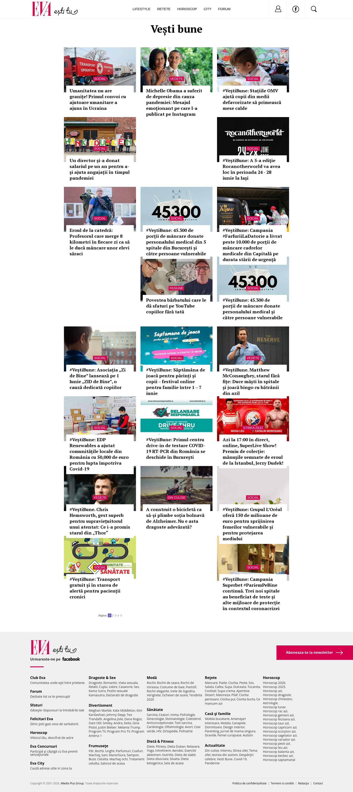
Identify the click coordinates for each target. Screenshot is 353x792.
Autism (248, 735)
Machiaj (94, 755)
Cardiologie (155, 727)
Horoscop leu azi (275, 747)
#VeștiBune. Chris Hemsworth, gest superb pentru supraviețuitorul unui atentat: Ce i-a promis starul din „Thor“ (100, 521)
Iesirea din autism (225, 755)
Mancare (211, 683)
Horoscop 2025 (274, 687)
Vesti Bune (225, 759)
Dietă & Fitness (160, 741)
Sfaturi (36, 705)
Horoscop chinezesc (277, 699)
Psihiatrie (186, 731)
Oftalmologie (174, 727)
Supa (228, 687)
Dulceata (239, 687)
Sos (251, 683)
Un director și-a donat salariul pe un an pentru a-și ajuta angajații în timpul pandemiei (100, 169)
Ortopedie (170, 731)
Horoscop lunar (274, 707)
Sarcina (152, 715)
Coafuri (137, 751)
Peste (243, 683)
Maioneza (223, 695)
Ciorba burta (246, 699)
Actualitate (215, 745)
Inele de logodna (182, 691)
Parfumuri (123, 751)
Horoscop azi (272, 691)
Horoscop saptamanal (279, 760)
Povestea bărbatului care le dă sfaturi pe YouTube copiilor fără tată (176, 306)
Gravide (210, 735)
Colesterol (193, 719)
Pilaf (234, 695)
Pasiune (176, 288)
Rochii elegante (158, 691)
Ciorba (233, 683)
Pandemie (212, 763)
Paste (223, 683)
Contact (318, 783)
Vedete (176, 79)
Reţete (211, 677)
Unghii (110, 751)
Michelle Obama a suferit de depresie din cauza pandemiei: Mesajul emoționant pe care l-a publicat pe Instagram (174, 102)
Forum (224, 9)
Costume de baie (172, 687)
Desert (210, 695)
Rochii (99, 751)
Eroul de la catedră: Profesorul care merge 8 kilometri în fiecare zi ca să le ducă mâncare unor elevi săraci (100, 242)
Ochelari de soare (175, 695)
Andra (118, 723)
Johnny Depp (115, 715)
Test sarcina (183, 723)
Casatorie (126, 687)
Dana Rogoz (133, 719)
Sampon (133, 755)
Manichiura (117, 755)
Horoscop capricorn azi (280, 727)
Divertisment (100, 705)
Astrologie (270, 703)
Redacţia (303, 783)
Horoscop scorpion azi (279, 731)
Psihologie (187, 715)
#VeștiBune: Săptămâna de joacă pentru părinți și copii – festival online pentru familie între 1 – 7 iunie (175, 381)
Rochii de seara (168, 683)
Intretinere (163, 750)
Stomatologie (175, 719)
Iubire (113, 687)
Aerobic (177, 750)
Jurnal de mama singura (237, 731)
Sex (136, 687)
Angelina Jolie (113, 719)
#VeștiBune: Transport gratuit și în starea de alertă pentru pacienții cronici (95, 588)
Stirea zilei (253, 428)
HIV (159, 731)
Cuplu (103, 687)
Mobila (226, 723)
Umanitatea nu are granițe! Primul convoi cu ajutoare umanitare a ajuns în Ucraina (98, 99)
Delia (127, 723)
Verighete (154, 695)
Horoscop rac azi (275, 711)
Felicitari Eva (41, 718)
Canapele (239, 723)
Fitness (161, 746)
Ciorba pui (227, 699)
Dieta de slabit (185, 755)
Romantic (110, 683)
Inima (174, 715)
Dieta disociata (157, 759)
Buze (92, 759)
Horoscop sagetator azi (280, 735)
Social (100, 79)
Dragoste (95, 683)
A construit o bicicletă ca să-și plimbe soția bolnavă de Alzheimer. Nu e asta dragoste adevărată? (175, 518)
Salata (209, 687)
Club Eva (37, 677)
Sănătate (155, 709)
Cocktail (210, 691)
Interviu (226, 750)
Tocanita (253, 687)
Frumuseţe (98, 745)
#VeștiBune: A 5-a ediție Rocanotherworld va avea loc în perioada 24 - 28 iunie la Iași (251, 169)
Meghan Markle (100, 710)
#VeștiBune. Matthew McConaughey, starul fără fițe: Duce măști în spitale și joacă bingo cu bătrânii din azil (251, 381)
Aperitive (242, 691)
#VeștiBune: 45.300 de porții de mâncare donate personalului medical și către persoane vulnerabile (253, 309)
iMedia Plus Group (72, 783)
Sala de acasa (173, 763)
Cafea (219, 687)
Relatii (93, 687)
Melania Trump (129, 727)
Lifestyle (141, 9)
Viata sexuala (128, 683)
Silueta (175, 759)
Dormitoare (213, 727)
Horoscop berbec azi (278, 756)
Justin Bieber (107, 727)
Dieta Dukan (176, 746)
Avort (189, 727)
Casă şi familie (218, 713)
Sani (104, 755)
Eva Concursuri (43, 746)
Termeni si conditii (282, 783)
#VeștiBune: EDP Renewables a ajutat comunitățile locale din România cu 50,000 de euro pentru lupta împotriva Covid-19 (99, 454)
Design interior (234, 727)
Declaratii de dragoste (122, 695)
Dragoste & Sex (102, 677)
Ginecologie (155, 719)
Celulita (102, 759)
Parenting (212, 731)
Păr (91, 751)
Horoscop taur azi (276, 723)
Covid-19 (240, 759)
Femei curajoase (229, 735)
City (207, 9)
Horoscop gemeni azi (278, 715)
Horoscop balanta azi (278, 751)
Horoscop (187, 9)
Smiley (107, 723)
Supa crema (226, 691)
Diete (150, 746)
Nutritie (167, 755)
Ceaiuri (164, 715)
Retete (163, 9)
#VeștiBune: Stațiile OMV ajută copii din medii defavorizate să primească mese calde (252, 99)
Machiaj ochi (118, 759)
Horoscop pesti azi (276, 743)
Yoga (150, 750)
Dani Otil (95, 723)
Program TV (97, 731)
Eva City (37, 763)
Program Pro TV (118, 731)
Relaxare (193, 746)
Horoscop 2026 (274, 683)
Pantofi (191, 687)
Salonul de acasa (112, 763)
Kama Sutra (97, 691)
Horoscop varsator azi (279, 739)
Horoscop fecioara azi (279, 719)
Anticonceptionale (160, 723)
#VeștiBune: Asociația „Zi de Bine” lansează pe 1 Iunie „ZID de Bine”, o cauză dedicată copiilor (98, 378)
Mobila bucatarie (217, 719)
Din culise (177, 497)
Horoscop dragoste (277, 695)
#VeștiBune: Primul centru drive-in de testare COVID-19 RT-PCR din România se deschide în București (175, 448)
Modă (152, 677)
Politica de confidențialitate (250, 783)
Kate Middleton (124, 710)
